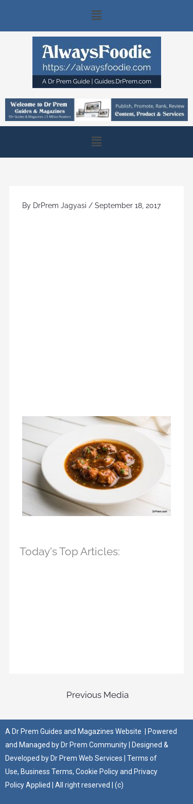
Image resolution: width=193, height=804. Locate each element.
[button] (96, 15)
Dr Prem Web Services (86, 758)
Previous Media (97, 695)
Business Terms (47, 771)
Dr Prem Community (94, 745)
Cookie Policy (98, 771)
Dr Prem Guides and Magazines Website (77, 731)
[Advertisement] (96, 314)
